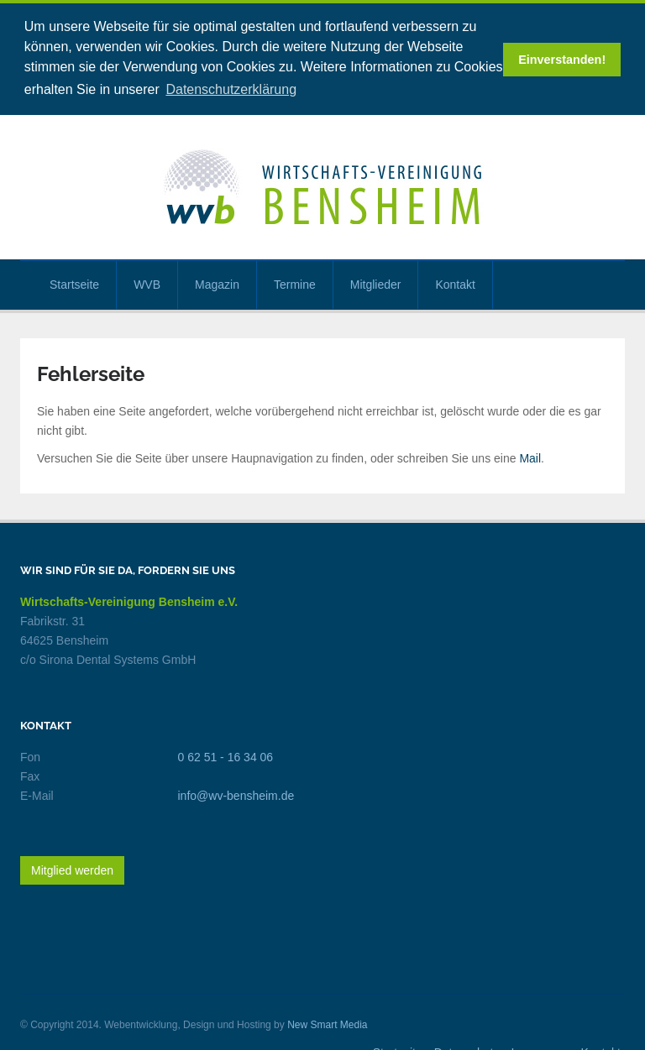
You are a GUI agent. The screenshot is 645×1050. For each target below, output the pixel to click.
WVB (147, 282)
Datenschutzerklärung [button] (230, 89)
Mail (530, 456)
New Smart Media (327, 1023)
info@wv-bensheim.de (236, 794)
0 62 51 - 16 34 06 (226, 755)
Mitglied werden (72, 868)
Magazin (217, 282)
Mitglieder (375, 282)
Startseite (74, 282)
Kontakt (455, 282)
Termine (295, 282)
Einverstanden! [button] (562, 59)
